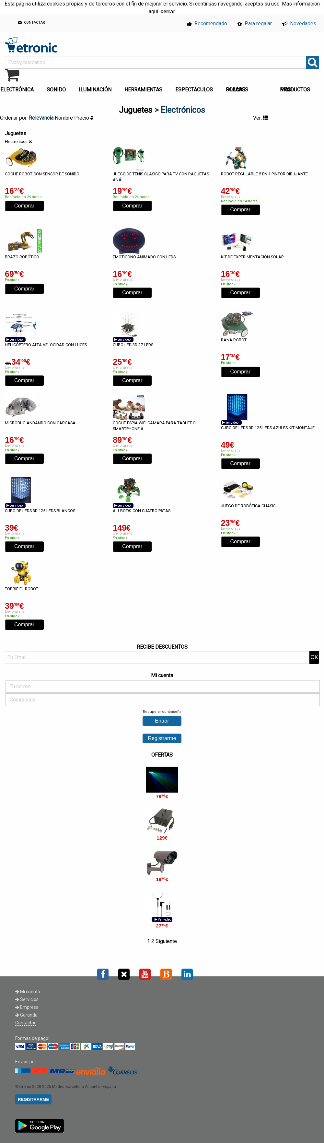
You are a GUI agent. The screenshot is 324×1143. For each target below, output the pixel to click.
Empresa (27, 1007)
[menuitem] (57, 88)
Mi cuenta (27, 991)
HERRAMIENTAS (143, 90)
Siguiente (166, 941)
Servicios (27, 999)
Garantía (26, 1015)
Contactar (25, 1022)
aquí (153, 11)
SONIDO (56, 90)
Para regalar (254, 23)
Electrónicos (16, 141)
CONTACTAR (31, 22)
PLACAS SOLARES (237, 90)
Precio (83, 118)
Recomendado (207, 23)
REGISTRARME (33, 1099)
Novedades (299, 23)
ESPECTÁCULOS (194, 90)
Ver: (260, 118)
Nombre (64, 118)
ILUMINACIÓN (95, 90)
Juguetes (135, 110)
